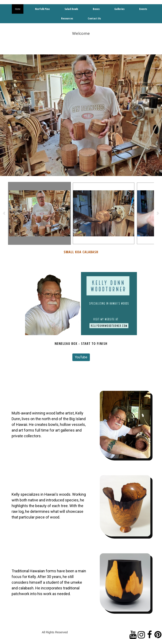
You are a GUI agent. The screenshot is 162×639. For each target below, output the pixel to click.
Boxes (96, 9)
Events (143, 9)
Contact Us (94, 18)
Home (17, 9)
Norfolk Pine (42, 9)
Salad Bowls (71, 9)
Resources (67, 18)
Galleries (119, 9)
